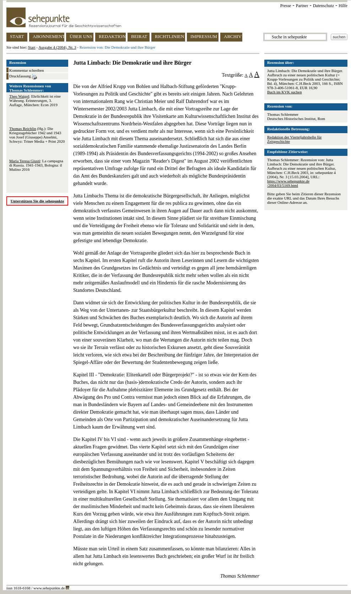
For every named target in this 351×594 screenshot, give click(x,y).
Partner (302, 5)
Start (32, 47)
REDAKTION (112, 36)
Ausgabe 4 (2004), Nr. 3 (57, 47)
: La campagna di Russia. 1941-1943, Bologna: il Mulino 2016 (36, 165)
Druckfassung (23, 77)
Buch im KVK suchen (284, 92)
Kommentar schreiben (26, 70)
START (17, 36)
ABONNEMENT (48, 36)
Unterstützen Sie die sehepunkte (37, 201)
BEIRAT (139, 36)
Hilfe (343, 5)
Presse (285, 5)
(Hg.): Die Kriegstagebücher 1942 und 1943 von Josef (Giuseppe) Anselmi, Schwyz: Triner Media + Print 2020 (37, 134)
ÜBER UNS (81, 36)
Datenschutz (323, 5)
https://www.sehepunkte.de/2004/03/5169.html (288, 183)
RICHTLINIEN (169, 36)
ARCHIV (233, 36)
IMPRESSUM (203, 36)
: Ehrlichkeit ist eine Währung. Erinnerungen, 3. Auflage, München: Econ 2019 (35, 100)
